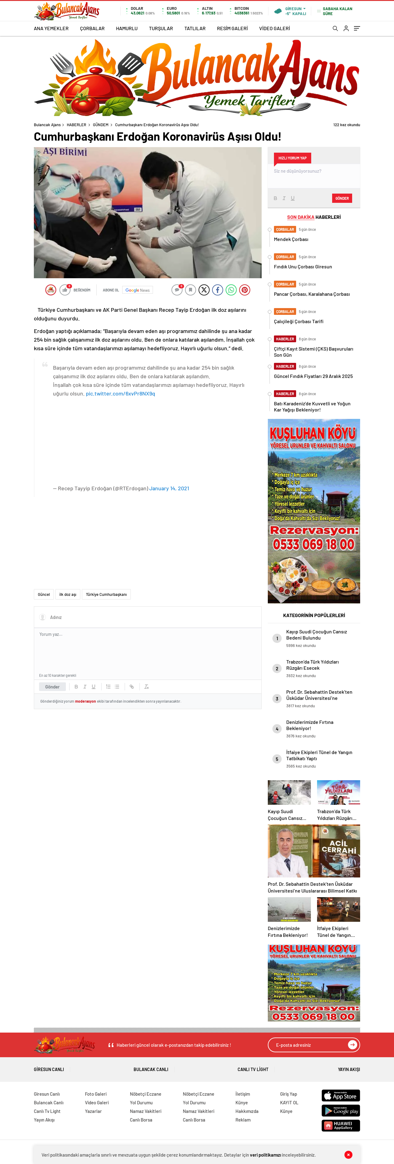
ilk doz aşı (67, 594)
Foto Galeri (96, 1094)
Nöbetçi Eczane (145, 1094)
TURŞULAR (161, 28)
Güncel (44, 594)
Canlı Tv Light (253, 1067)
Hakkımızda (247, 1111)
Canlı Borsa (141, 1119)
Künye (241, 1102)
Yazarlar (93, 1111)
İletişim (242, 1094)
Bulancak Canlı (151, 1067)
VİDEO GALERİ (274, 28)
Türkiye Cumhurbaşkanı (106, 594)
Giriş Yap (288, 1094)
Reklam (243, 1119)
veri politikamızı (265, 1155)
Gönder (52, 686)
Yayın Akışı (349, 1067)
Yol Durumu (141, 1102)
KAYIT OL (289, 1102)
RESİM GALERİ (232, 28)
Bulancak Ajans (47, 124)
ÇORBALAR (92, 28)
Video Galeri (97, 1102)
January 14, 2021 (169, 488)
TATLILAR (195, 28)
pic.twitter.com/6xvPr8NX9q (120, 393)
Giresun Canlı (49, 1067)
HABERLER (76, 124)
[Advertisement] (155, 441)
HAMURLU (127, 28)
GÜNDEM (100, 124)
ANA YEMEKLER (51, 28)
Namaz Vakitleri (145, 1111)
